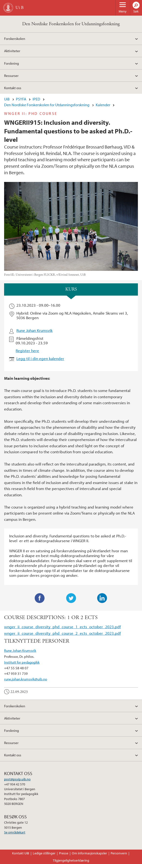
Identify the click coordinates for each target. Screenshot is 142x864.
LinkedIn (102, 598)
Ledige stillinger (44, 853)
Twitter (71, 598)
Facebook (40, 598)
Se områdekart (14, 832)
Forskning (11, 63)
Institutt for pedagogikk (22, 662)
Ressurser (11, 75)
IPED (36, 99)
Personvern (119, 853)
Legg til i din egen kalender (40, 358)
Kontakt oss (12, 87)
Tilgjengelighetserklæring (71, 860)
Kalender (103, 104)
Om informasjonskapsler (89, 853)
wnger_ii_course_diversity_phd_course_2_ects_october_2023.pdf (62, 633)
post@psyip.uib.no (17, 779)
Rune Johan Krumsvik (34, 330)
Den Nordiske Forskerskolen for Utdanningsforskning (71, 24)
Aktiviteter (12, 50)
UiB (7, 99)
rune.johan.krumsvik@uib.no (25, 679)
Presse (63, 853)
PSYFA (21, 99)
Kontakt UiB (20, 853)
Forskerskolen (14, 38)
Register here (27, 350)
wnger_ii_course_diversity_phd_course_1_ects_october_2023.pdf (62, 626)
